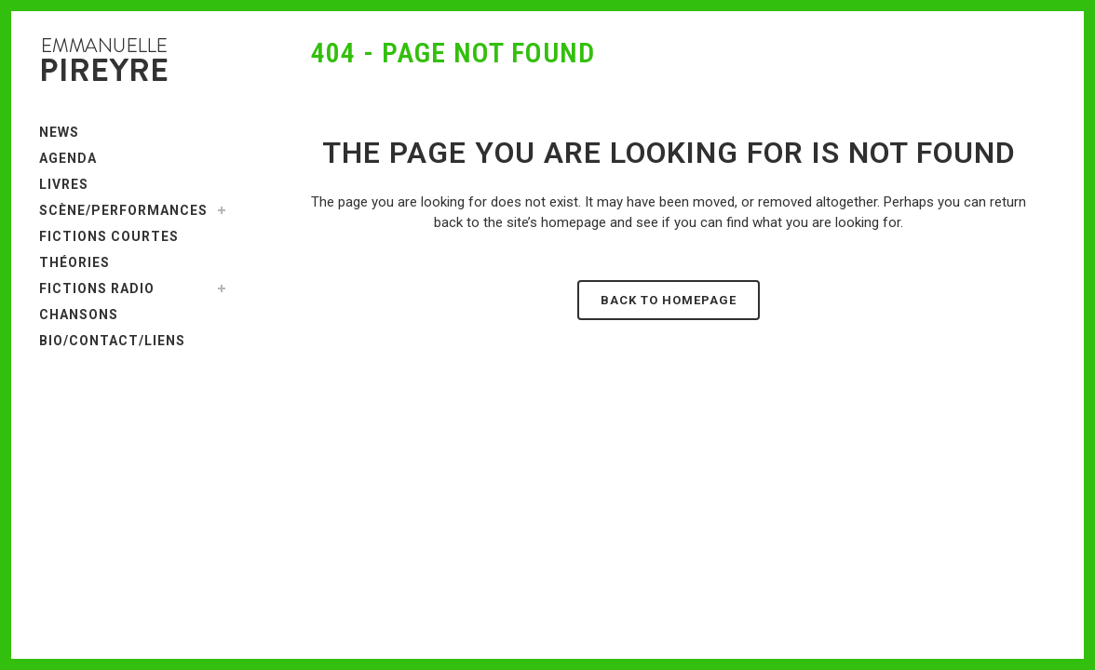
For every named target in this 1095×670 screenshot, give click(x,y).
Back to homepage (669, 300)
